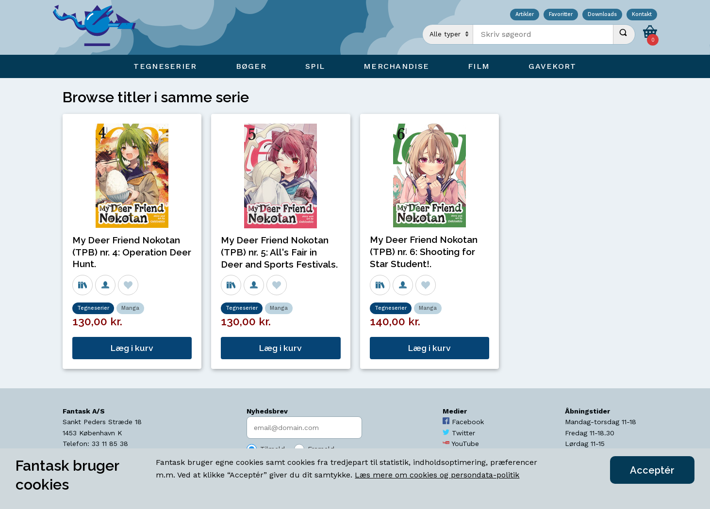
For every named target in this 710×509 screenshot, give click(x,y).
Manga (130, 308)
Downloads (602, 15)
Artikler (524, 15)
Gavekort (552, 66)
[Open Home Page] (99, 27)
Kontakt (642, 15)
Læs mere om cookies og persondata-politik (437, 474)
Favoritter (561, 15)
